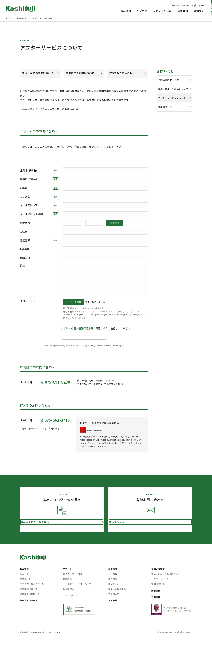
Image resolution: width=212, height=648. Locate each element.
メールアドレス (39, 205)
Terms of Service (110, 353)
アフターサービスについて (172, 97)
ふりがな (39, 196)
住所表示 (114, 223)
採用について (165, 106)
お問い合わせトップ (168, 79)
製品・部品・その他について (173, 88)
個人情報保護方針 (83, 328)
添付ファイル (27, 301)
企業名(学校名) (39, 170)
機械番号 (25, 258)
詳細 (22, 265)
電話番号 (39, 240)
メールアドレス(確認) (39, 214)
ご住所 (23, 231)
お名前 (39, 188)
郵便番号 (25, 223)
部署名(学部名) (39, 179)
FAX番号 (24, 249)
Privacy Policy (94, 353)
